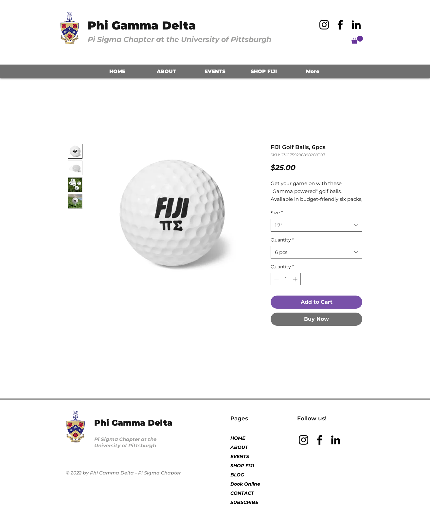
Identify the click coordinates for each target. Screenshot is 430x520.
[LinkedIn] (356, 24)
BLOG (237, 475)
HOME (237, 438)
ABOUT (239, 447)
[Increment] (296, 279)
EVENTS (239, 456)
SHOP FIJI (242, 466)
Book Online (245, 484)
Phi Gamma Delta (142, 25)
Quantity (282, 240)
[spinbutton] (286, 279)
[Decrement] (276, 279)
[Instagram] (324, 24)
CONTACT (242, 493)
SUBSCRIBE (244, 502)
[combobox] (316, 225)
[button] (357, 40)
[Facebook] (340, 24)
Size (277, 213)
